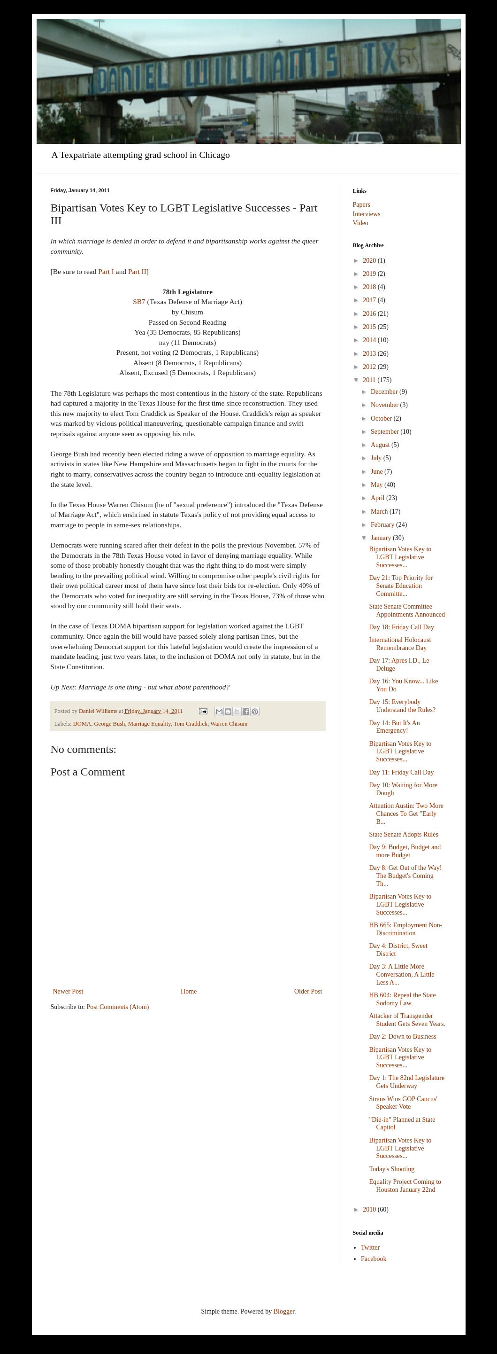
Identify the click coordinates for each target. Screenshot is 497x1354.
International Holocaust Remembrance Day (400, 643)
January (382, 537)
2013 (370, 353)
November (385, 404)
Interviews (367, 214)
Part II (137, 271)
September (385, 431)
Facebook (373, 1258)
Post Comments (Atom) (118, 1006)
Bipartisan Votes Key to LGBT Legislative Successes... (400, 557)
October (382, 418)
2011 (370, 380)
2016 (370, 313)
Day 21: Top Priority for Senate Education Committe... (401, 585)
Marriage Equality (149, 723)
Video (360, 223)
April (378, 497)
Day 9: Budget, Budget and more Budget (405, 851)
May (377, 484)
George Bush (109, 723)
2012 (370, 366)
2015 (370, 326)
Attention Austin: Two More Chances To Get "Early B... (406, 813)
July (377, 458)
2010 (370, 1209)
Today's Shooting (391, 1169)
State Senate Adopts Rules (403, 834)
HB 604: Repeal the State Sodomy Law (402, 999)
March (380, 511)
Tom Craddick (190, 723)
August (381, 444)
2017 (370, 300)
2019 (370, 273)
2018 (370, 286)
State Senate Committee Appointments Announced (407, 610)
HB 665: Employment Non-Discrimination (405, 929)
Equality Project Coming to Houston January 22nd (405, 1185)
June (377, 471)
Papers (361, 204)
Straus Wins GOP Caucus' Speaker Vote (403, 1103)
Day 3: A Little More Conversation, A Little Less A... (401, 974)
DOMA (82, 723)
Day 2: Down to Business (402, 1036)
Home (189, 991)
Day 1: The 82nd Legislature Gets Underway (406, 1081)
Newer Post (68, 991)
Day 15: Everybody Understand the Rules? (402, 705)
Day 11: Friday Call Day (401, 772)
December (385, 391)
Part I (106, 271)
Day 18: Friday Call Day (401, 627)
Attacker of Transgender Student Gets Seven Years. (407, 1019)
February (383, 524)
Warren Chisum (228, 723)
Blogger (284, 1311)
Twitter (370, 1247)
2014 (370, 340)
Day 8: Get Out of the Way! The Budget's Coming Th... (405, 875)
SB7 (139, 301)
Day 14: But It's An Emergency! (394, 727)
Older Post (308, 991)
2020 (370, 260)
